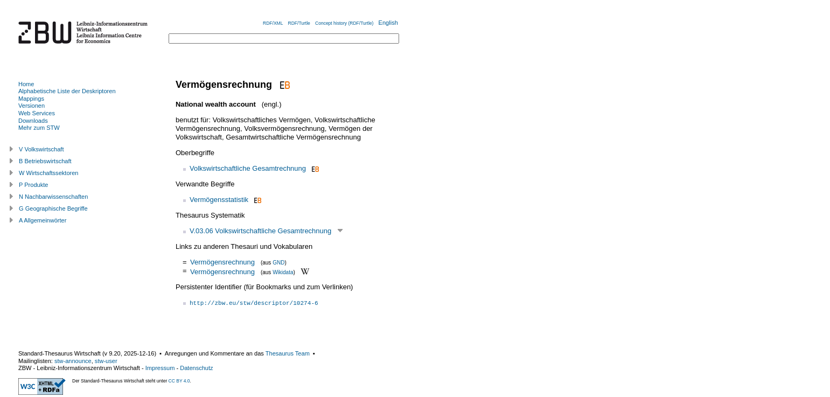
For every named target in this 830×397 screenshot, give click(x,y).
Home (26, 84)
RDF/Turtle (299, 23)
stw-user (106, 361)
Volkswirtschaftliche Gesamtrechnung (248, 168)
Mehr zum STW (39, 127)
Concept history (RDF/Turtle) (344, 23)
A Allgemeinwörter (42, 220)
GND (278, 263)
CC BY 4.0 (179, 381)
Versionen (31, 105)
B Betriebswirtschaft (45, 161)
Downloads (33, 120)
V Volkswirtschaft (41, 149)
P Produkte (33, 185)
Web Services (36, 113)
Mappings (31, 98)
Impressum (160, 368)
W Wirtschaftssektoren (49, 173)
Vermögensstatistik (219, 200)
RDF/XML (273, 23)
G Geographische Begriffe (53, 208)
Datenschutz (196, 368)
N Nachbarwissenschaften (53, 196)
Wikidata (283, 272)
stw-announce (73, 361)
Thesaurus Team (288, 353)
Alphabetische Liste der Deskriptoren (67, 91)
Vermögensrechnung (222, 262)
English (388, 22)
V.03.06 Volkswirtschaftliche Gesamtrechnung (260, 231)
